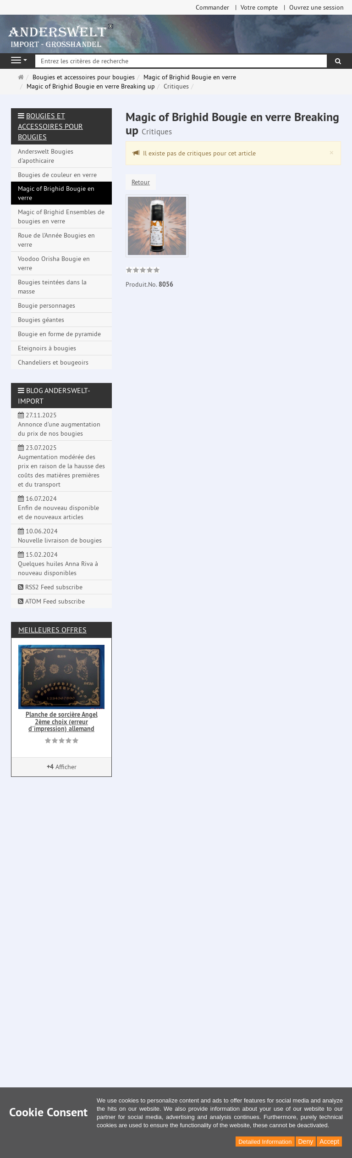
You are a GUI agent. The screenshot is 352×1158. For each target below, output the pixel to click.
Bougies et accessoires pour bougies (50, 126)
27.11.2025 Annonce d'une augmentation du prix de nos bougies (59, 424)
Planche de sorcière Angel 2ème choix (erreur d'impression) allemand (62, 721)
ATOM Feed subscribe (51, 601)
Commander (212, 7)
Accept (329, 1141)
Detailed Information (265, 1141)
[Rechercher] (338, 61)
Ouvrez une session (316, 7)
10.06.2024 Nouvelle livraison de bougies (60, 535)
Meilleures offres (52, 629)
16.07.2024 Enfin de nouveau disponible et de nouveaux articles (58, 507)
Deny (306, 1141)
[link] (143, 271)
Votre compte (259, 7)
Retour (141, 182)
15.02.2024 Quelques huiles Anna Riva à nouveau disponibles (58, 563)
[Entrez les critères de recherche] (181, 61)
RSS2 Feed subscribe (50, 587)
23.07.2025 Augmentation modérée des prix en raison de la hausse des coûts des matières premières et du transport (61, 465)
